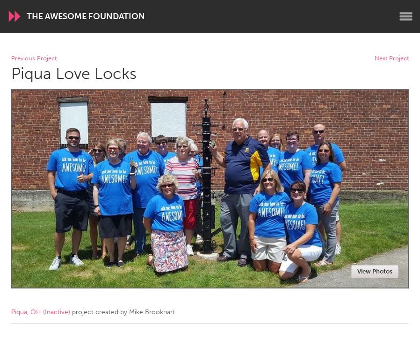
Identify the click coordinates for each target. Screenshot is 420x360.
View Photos (374, 271)
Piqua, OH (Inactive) (40, 312)
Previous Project (34, 59)
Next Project (392, 59)
